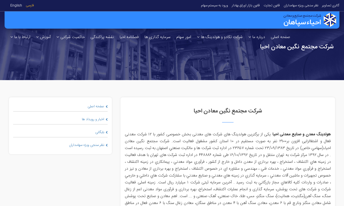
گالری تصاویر (330, 5)
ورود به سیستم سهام (214, 5)
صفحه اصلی (98, 106)
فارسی (30, 5)
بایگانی (101, 132)
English (16, 5)
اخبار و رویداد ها (95, 119)
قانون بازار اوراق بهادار (246, 5)
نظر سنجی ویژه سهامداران (301, 5)
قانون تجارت (272, 5)
